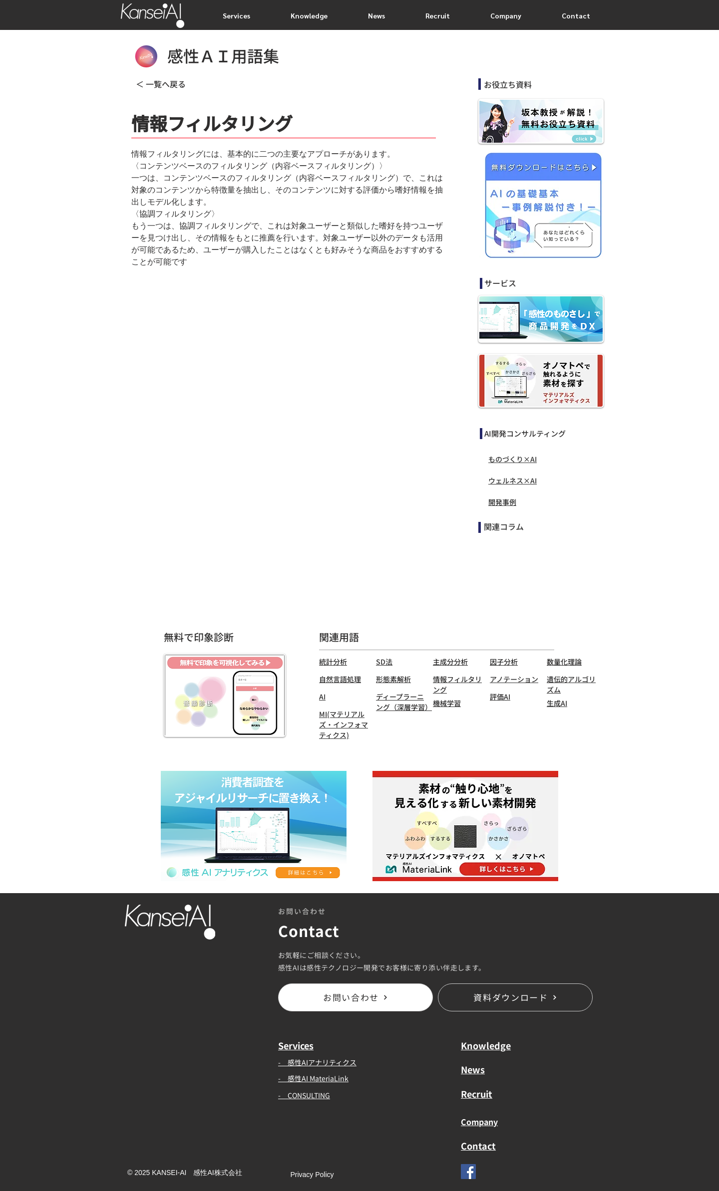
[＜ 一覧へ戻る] (168, 84)
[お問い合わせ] (355, 997)
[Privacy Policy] (312, 1175)
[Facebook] (468, 1171)
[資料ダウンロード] (515, 997)
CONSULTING (309, 1095)
